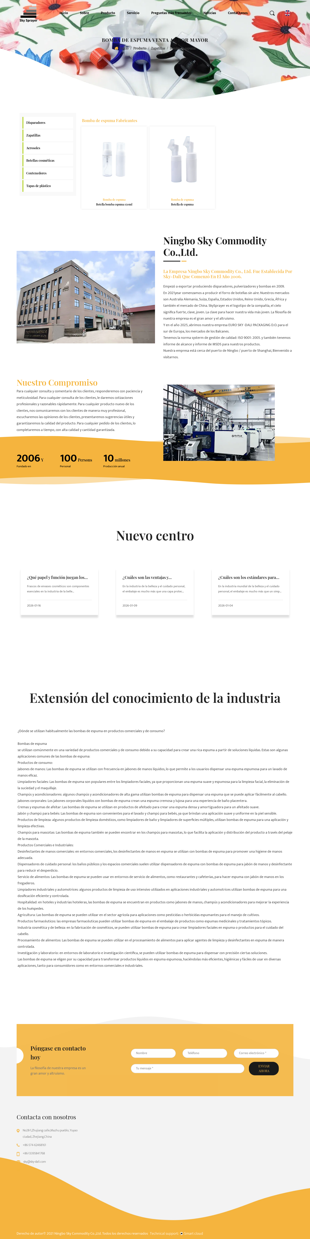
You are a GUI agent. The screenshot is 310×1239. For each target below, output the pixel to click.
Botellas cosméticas (40, 160)
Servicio (133, 13)
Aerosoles (33, 148)
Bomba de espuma (114, 199)
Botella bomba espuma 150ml (114, 204)
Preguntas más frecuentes (171, 13)
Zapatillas (158, 48)
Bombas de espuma (32, 744)
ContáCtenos (238, 13)
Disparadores (35, 122)
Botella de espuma (182, 204)
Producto (108, 13)
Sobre (84, 13)
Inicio (64, 13)
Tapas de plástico (38, 186)
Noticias (209, 13)
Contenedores (36, 173)
